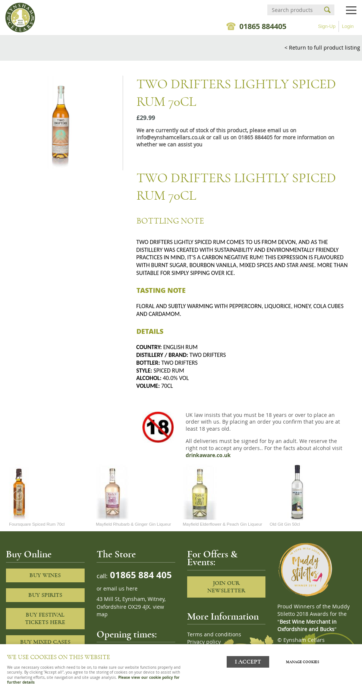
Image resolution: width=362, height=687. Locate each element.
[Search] (294, 10)
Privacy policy (204, 642)
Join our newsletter (226, 587)
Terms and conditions (214, 634)
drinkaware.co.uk (208, 455)
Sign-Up (327, 26)
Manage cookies (302, 662)
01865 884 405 (140, 575)
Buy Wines (45, 575)
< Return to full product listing (322, 47)
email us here (120, 588)
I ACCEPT (248, 662)
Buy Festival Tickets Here (45, 619)
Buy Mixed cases (45, 642)
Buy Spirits (45, 595)
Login (348, 26)
